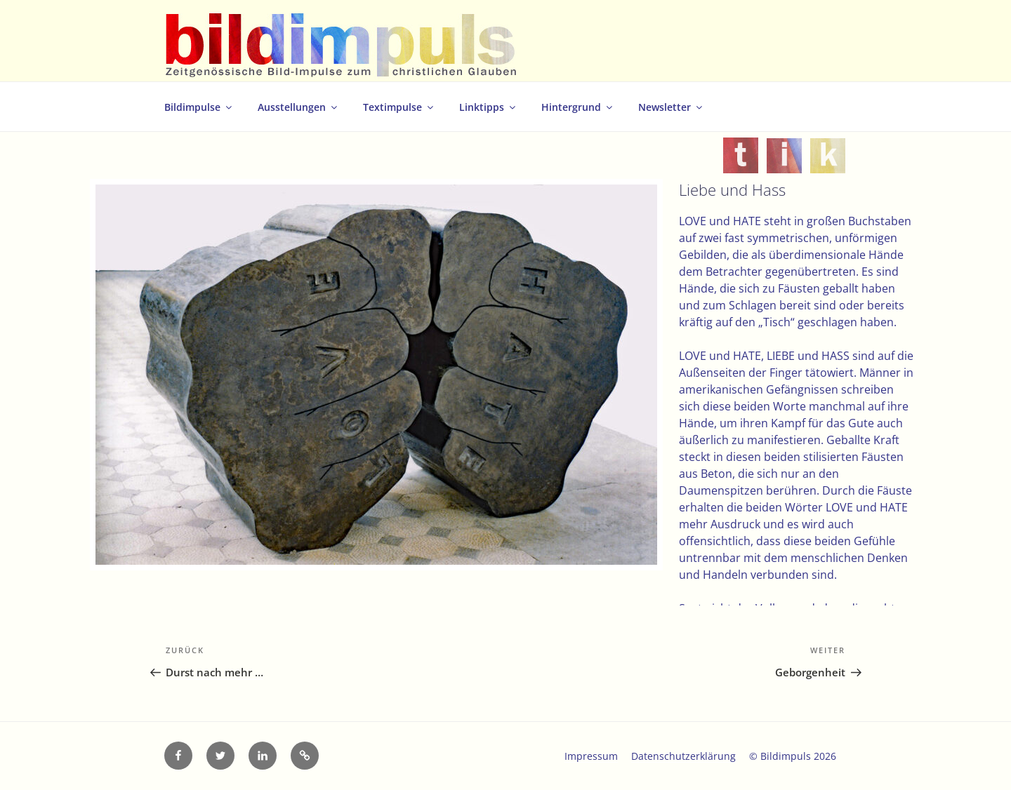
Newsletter (671, 107)
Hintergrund (577, 107)
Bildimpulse (199, 107)
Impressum (591, 756)
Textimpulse (399, 107)
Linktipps (488, 107)
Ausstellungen (298, 107)
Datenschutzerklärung (683, 756)
